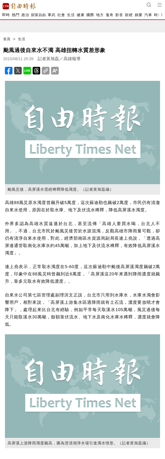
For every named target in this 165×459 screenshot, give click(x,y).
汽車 (148, 15)
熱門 (15, 15)
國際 (90, 15)
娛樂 (138, 15)
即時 (6, 15)
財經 (129, 15)
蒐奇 (109, 15)
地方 (100, 15)
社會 (61, 15)
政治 (25, 15)
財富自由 (38, 15)
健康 (80, 15)
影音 (119, 15)
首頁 (7, 39)
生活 (71, 15)
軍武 (51, 15)
